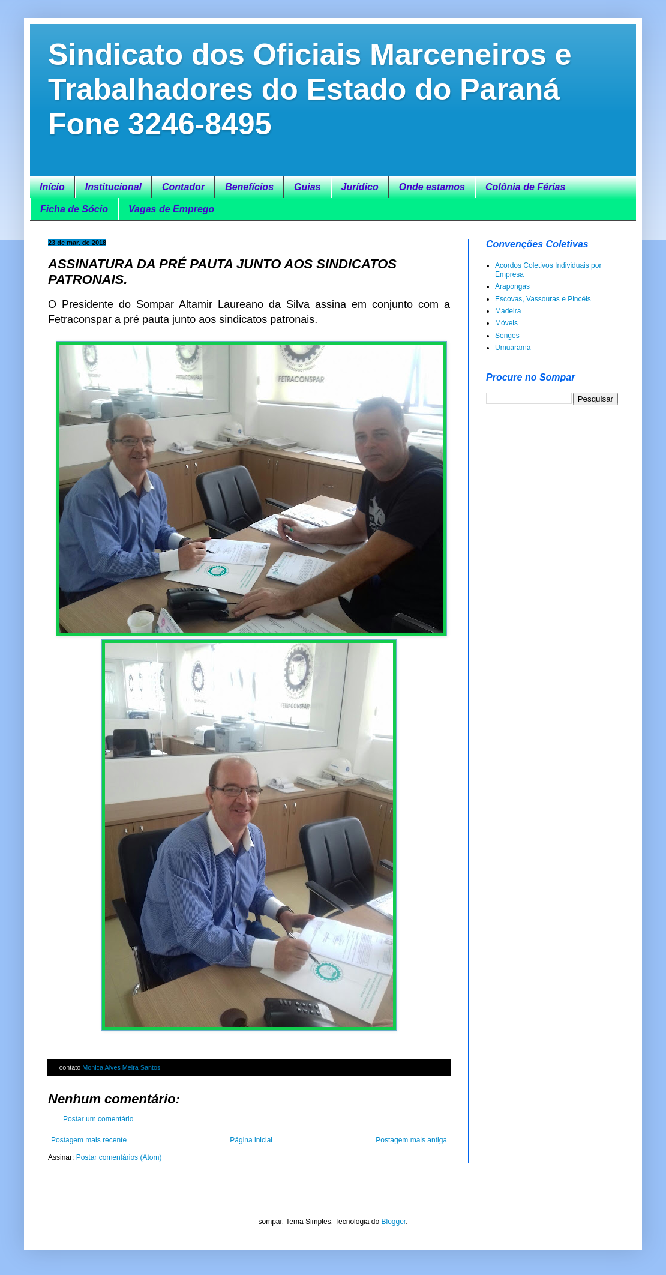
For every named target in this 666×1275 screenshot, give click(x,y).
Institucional (113, 187)
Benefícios (249, 187)
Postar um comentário (98, 1119)
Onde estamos (432, 187)
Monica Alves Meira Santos (121, 1067)
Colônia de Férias (525, 187)
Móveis (506, 323)
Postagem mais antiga (411, 1140)
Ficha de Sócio (74, 209)
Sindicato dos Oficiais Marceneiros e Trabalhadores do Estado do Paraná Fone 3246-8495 (310, 89)
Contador (183, 187)
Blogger (393, 1221)
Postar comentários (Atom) (119, 1157)
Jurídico (360, 187)
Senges (507, 335)
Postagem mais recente (89, 1140)
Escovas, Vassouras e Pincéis (543, 299)
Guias (307, 187)
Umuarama (512, 347)
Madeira (508, 311)
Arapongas (512, 286)
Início (52, 187)
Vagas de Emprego (171, 209)
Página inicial (251, 1140)
